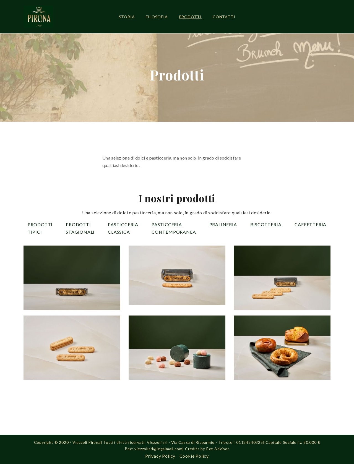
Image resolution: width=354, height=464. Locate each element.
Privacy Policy (160, 455)
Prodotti (190, 16)
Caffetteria (310, 224)
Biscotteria (266, 224)
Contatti (224, 16)
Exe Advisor (217, 448)
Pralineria (223, 224)
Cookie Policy (194, 455)
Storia (127, 16)
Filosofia (157, 16)
